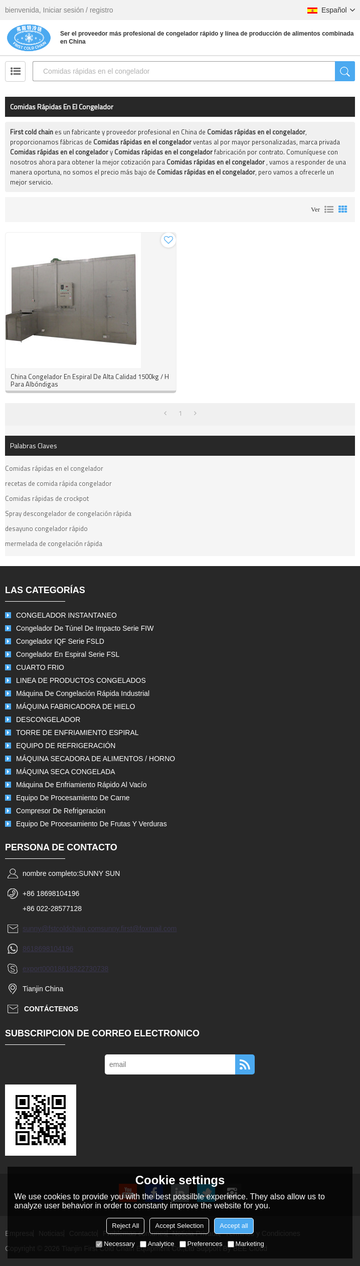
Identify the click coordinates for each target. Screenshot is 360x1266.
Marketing (246, 1243)
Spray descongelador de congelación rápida (68, 513)
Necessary (115, 1243)
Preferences (201, 1243)
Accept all (234, 1225)
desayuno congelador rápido (46, 528)
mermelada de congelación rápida (53, 543)
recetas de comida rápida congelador (58, 483)
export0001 (40, 969)
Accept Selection (179, 1225)
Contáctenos (51, 1009)
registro (101, 10)
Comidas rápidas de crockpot (47, 498)
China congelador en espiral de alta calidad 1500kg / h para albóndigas (90, 380)
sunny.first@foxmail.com (139, 929)
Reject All (125, 1225)
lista (329, 209)
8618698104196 (48, 949)
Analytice (157, 1243)
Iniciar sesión (63, 10)
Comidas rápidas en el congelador (54, 468)
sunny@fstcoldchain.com (62, 929)
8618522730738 (83, 969)
